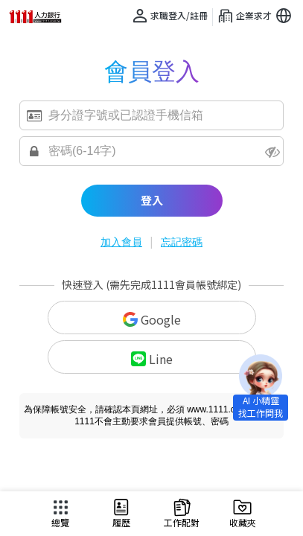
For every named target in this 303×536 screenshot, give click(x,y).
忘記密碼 (181, 242)
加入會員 (121, 242)
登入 (152, 200)
